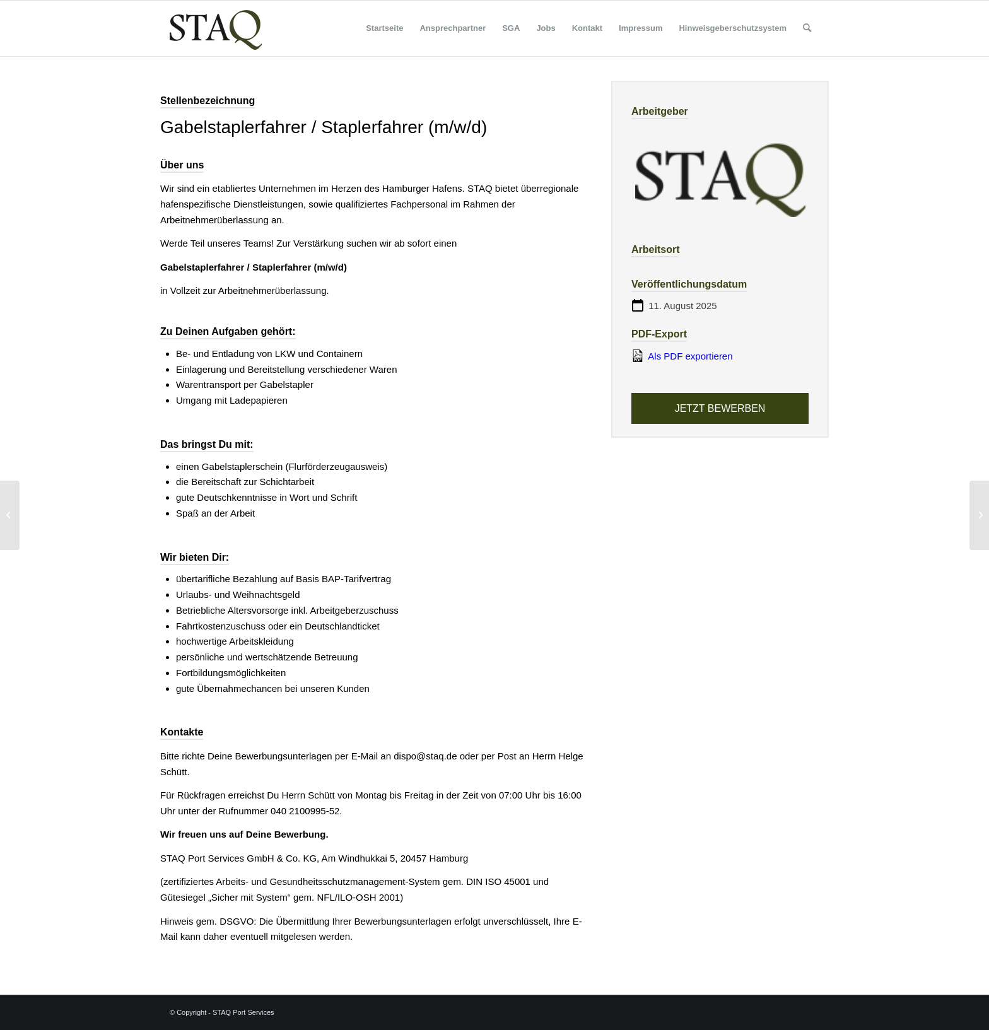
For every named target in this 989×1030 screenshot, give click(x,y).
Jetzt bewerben (720, 408)
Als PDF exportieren (682, 355)
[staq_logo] (216, 28)
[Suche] (807, 28)
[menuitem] (384, 28)
